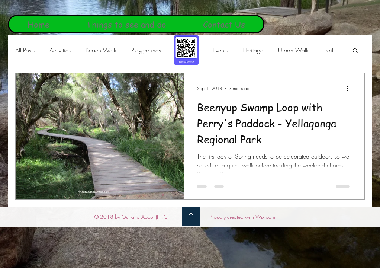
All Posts (25, 50)
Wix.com (265, 216)
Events (220, 50)
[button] (355, 51)
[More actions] (349, 88)
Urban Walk (293, 50)
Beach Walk (101, 50)
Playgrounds (146, 50)
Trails (329, 50)
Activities (60, 50)
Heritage (252, 50)
